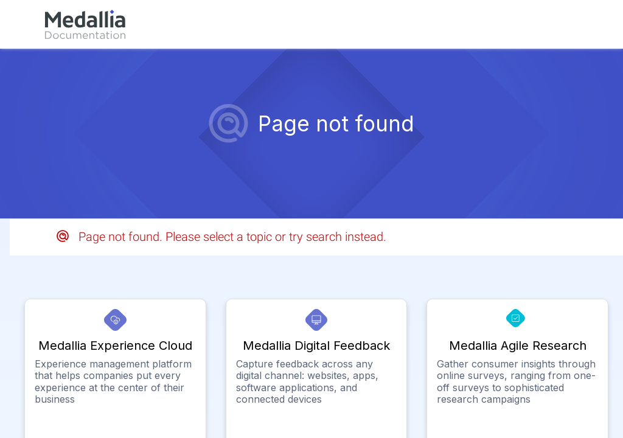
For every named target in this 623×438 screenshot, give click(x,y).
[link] (85, 24)
